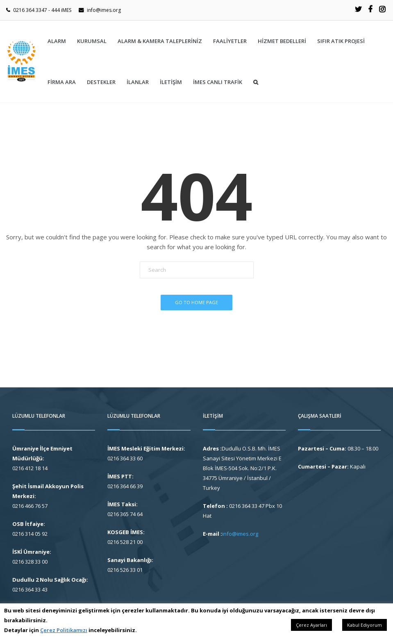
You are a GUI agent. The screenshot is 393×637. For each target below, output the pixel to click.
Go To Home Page (196, 302)
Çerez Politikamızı (63, 630)
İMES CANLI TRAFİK (217, 82)
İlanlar (138, 82)
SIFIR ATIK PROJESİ (341, 41)
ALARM (57, 41)
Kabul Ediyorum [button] (364, 625)
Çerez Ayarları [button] (311, 625)
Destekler (101, 82)
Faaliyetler (230, 41)
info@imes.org (104, 10)
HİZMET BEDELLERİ (282, 41)
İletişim (171, 82)
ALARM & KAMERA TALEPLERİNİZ (160, 41)
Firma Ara (62, 82)
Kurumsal (92, 41)
